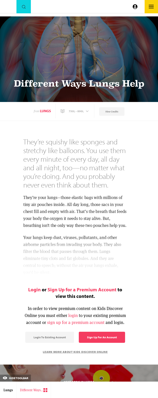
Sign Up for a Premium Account (82, 289)
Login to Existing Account (50, 337)
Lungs (45, 111)
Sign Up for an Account (102, 337)
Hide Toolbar (15, 378)
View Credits (111, 111)
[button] (75, 111)
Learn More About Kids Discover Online (75, 352)
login (73, 315)
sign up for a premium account (76, 322)
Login (34, 289)
